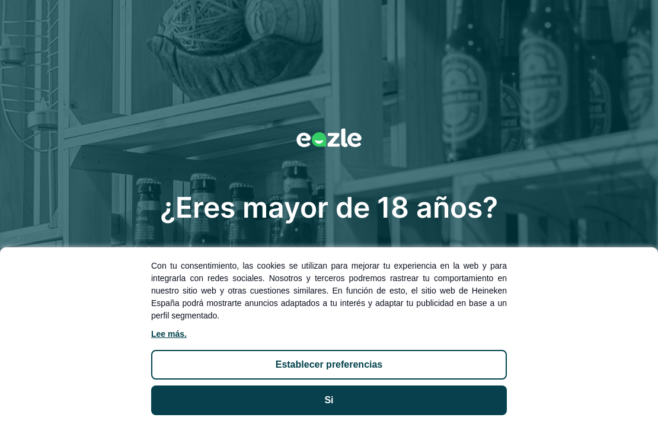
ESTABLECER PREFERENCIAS (329, 364)
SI (328, 400)
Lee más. (169, 334)
